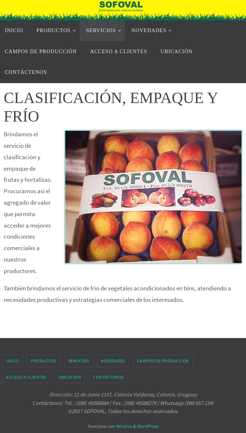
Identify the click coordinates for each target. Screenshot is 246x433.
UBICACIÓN (70, 377)
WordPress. (148, 426)
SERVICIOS (78, 361)
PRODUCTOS (43, 361)
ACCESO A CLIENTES (26, 377)
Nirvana (124, 426)
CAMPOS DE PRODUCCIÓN (163, 361)
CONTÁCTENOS (108, 377)
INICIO (12, 361)
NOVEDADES (113, 361)
